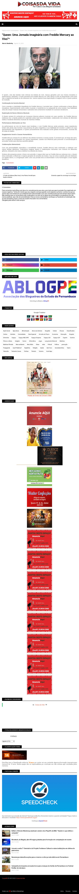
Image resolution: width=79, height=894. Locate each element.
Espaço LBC (47, 337)
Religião (35, 348)
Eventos (72, 337)
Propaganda (6, 348)
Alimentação (25, 331)
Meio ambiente (20, 344)
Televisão (6, 351)
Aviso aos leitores (37, 331)
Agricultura (16, 331)
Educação (63, 334)
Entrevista (6, 337)
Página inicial (6, 30)
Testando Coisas (16, 351)
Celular (55, 331)
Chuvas (62, 331)
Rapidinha (27, 348)
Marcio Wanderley (7, 43)
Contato (74, 891)
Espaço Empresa (36, 337)
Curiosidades (14, 30)
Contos (5, 334)
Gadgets (17, 341)
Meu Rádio (30, 344)
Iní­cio (62, 891)
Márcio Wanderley (18, 891)
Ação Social (6, 331)
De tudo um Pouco (44, 334)
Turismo (41, 351)
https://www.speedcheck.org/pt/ (26, 817)
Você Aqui (49, 351)
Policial (50, 344)
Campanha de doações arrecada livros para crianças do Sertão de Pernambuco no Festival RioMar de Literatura (42, 867)
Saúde (42, 348)
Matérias (62, 341)
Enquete (71, 334)
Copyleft (4, 878)
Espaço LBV (56, 337)
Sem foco (49, 348)
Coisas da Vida (40, 705)
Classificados (70, 331)
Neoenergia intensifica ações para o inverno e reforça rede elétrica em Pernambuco (40, 857)
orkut (43, 344)
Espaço (14, 337)
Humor (24, 341)
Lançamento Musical (51, 341)
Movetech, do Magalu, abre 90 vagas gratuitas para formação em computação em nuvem (41, 839)
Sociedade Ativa (59, 348)
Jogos (40, 341)
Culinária (12, 334)
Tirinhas (26, 351)
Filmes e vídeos (7, 341)
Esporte (65, 337)
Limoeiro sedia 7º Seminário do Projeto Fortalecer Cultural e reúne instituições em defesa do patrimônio (43, 849)
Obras (37, 344)
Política (57, 344)
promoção (64, 344)
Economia (55, 334)
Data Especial (32, 334)
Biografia (47, 331)
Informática (32, 341)
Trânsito (33, 351)
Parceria (68, 891)
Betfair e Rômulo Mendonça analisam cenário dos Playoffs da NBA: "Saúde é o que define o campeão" (42, 832)
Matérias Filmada (8, 344)
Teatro (68, 348)
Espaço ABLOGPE (24, 337)
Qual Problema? (17, 348)
